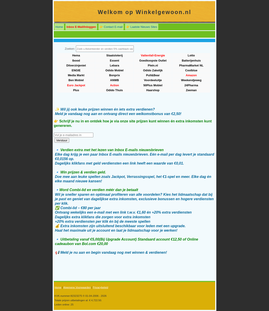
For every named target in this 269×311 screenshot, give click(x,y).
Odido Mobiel (114, 70)
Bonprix (114, 75)
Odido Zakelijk (153, 70)
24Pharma (191, 85)
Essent (114, 60)
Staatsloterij (114, 55)
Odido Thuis (114, 90)
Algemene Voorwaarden (77, 287)
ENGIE (76, 70)
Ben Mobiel (76, 80)
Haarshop (152, 90)
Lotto (191, 55)
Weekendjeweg (191, 80)
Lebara (114, 65)
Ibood (76, 60)
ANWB (114, 80)
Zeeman (191, 90)
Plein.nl (153, 65)
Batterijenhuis (191, 60)
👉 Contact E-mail (111, 27)
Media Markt (76, 75)
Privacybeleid (100, 287)
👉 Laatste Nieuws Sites (141, 27)
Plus (76, 90)
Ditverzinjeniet (76, 65)
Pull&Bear (153, 75)
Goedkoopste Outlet (153, 60)
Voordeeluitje (153, 80)
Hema (76, 55)
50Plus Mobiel (152, 85)
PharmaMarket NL (191, 65)
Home (59, 27)
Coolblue (191, 70)
